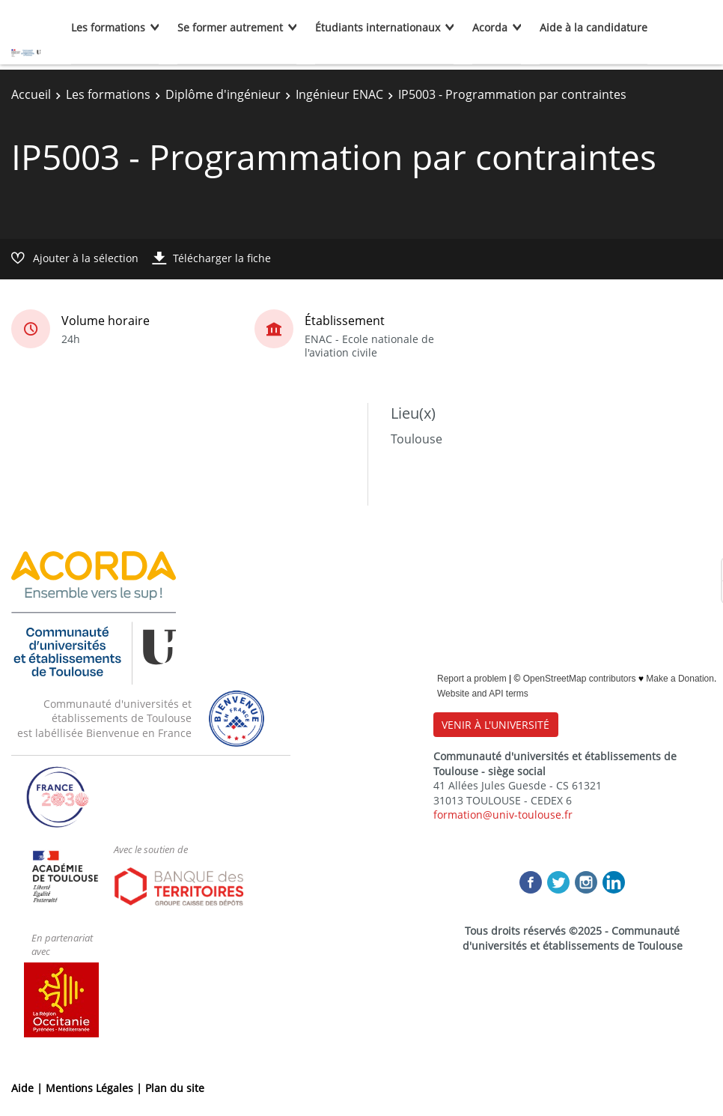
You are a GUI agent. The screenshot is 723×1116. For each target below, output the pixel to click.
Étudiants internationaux (377, 27)
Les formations (108, 27)
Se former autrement (230, 27)
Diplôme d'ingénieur (223, 94)
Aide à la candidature (593, 27)
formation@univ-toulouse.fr (503, 814)
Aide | (28, 1088)
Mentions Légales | (95, 1088)
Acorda (489, 27)
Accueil (31, 94)
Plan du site (174, 1088)
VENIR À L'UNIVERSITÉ (495, 725)
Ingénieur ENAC (339, 94)
